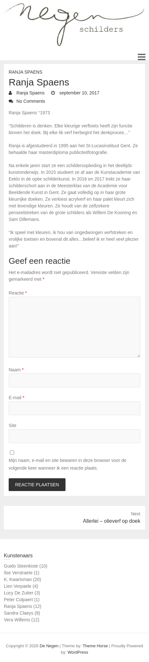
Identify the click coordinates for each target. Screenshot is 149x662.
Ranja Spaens (25, 72)
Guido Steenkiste (21, 566)
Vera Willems (17, 619)
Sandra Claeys (18, 613)
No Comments (30, 101)
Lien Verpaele (17, 586)
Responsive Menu (141, 56)
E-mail (16, 397)
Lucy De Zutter (18, 592)
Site (12, 425)
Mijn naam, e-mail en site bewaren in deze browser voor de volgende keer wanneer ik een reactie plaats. (68, 464)
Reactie (18, 292)
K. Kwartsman (18, 579)
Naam (16, 369)
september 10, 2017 (78, 92)
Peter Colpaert (18, 599)
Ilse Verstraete (18, 572)
